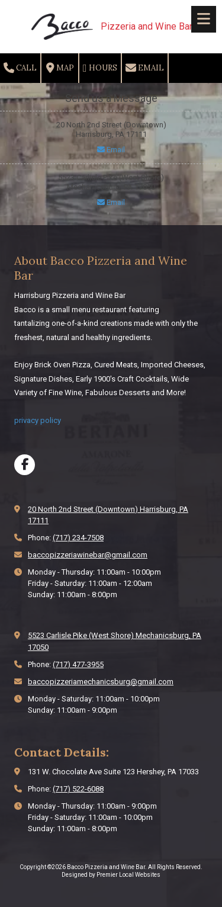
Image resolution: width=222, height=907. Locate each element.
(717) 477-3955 (78, 664)
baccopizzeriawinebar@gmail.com (87, 554)
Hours (100, 68)
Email (145, 68)
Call (20, 68)
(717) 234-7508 (78, 537)
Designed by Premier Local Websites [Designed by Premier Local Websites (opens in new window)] (111, 874)
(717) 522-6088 (78, 788)
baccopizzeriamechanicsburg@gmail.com (100, 681)
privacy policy (37, 420)
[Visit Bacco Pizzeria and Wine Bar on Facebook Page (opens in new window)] (24, 464)
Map (60, 68)
